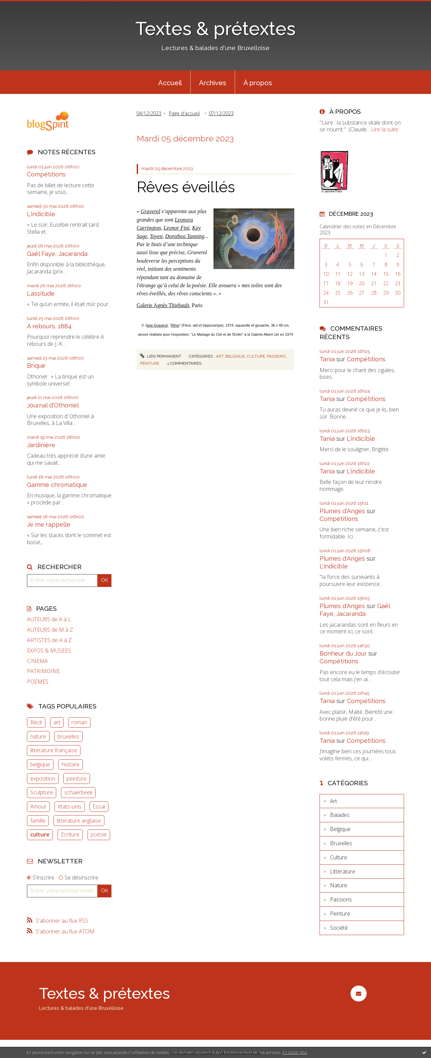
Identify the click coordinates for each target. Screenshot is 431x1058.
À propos (257, 83)
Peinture (149, 363)
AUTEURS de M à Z (50, 629)
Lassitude (41, 293)
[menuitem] (170, 82)
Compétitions (46, 174)
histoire (70, 764)
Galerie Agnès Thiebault (163, 305)
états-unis (69, 806)
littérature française (53, 750)
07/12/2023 (221, 113)
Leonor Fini (177, 228)
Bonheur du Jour (343, 653)
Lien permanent (160, 356)
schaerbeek (78, 792)
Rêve (175, 325)
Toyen (156, 236)
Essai (99, 806)
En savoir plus (295, 1052)
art (57, 722)
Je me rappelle (48, 524)
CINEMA (37, 661)
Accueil (170, 83)
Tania (327, 359)
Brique (36, 365)
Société (339, 927)
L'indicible (41, 214)
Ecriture (70, 834)
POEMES (37, 681)
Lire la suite (384, 129)
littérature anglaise (79, 820)
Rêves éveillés (186, 187)
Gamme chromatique (57, 484)
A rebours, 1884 (49, 326)
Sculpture (41, 792)
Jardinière (41, 445)
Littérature (342, 871)
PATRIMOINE (43, 671)
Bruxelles (341, 843)
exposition (42, 778)
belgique (40, 764)
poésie (99, 834)
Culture (256, 356)
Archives (212, 83)
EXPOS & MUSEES (49, 650)
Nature (338, 885)
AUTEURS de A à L (49, 619)
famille (37, 820)
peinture (77, 778)
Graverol (150, 211)
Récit (36, 722)
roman (79, 722)
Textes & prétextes (215, 28)
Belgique (235, 356)
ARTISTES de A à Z (49, 640)
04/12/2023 (148, 113)
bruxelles (68, 736)
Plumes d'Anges (342, 511)
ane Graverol (157, 325)
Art (219, 356)
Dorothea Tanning (184, 236)
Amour (38, 806)
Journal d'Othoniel (53, 405)
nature (38, 736)
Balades (340, 815)
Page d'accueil (184, 113)
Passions (276, 356)
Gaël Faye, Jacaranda (57, 253)
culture (39, 834)
